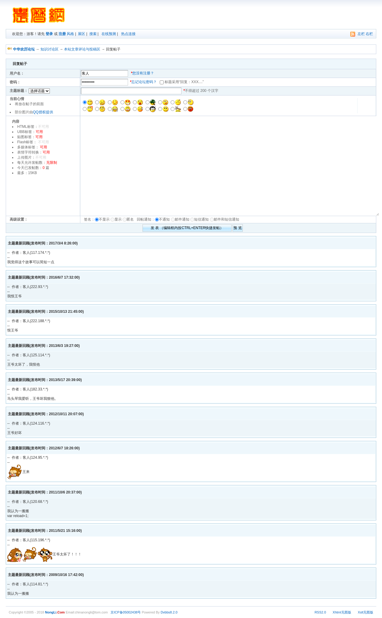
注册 (62, 34)
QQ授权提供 (43, 112)
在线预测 (108, 34)
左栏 (361, 34)
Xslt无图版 (365, 612)
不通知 (164, 219)
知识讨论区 (49, 49)
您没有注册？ (143, 73)
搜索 (93, 34)
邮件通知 (182, 219)
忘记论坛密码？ (144, 82)
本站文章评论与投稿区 (82, 49)
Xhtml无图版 (342, 612)
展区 (81, 34)
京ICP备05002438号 (126, 612)
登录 (49, 34)
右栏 (369, 34)
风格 (70, 34)
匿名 (131, 219)
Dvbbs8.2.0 (169, 612)
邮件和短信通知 (226, 219)
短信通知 (201, 219)
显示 (118, 219)
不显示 (104, 219)
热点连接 (128, 34)
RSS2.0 (320, 612)
